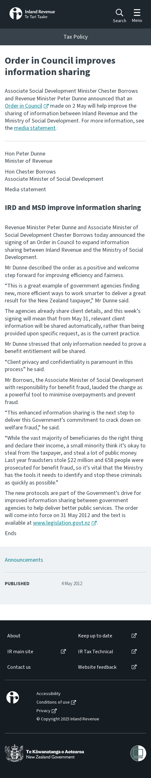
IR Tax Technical (95, 652)
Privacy (43, 711)
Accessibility (48, 694)
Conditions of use (53, 702)
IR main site (20, 652)
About (14, 636)
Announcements (24, 560)
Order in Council (23, 106)
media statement (35, 128)
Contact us (19, 667)
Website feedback (97, 667)
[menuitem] (36, 636)
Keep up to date (95, 636)
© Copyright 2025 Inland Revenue (67, 719)
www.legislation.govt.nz (61, 523)
